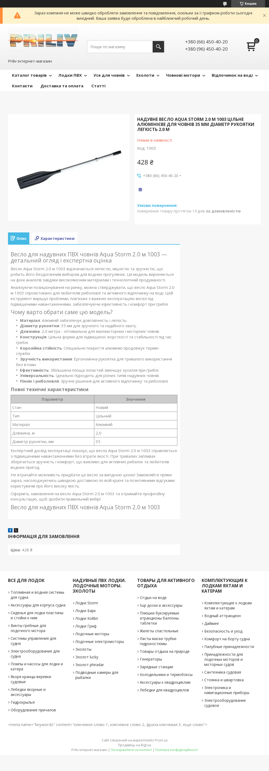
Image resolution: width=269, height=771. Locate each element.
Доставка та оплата (61, 85)
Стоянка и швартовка (224, 679)
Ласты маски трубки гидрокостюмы (158, 641)
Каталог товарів (29, 75)
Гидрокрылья (23, 702)
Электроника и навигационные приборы (226, 690)
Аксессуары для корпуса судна (38, 605)
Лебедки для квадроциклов (164, 689)
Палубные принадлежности (229, 646)
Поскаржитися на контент (131, 750)
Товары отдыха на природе (165, 651)
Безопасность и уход (223, 631)
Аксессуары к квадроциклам (165, 682)
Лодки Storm (86, 602)
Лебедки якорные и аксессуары (28, 692)
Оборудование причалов (33, 709)
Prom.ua (161, 740)
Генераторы (151, 659)
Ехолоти (145, 75)
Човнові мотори (183, 75)
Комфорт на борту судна (227, 638)
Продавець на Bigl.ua (134, 745)
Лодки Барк (85, 610)
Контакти (22, 85)
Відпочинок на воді (232, 75)
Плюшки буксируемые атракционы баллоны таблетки (159, 618)
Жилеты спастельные (159, 630)
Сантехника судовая (222, 672)
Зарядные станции (156, 666)
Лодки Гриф (86, 626)
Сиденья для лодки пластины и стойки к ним (37, 615)
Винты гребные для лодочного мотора (28, 628)
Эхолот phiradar (89, 664)
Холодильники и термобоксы (166, 674)
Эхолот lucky (86, 656)
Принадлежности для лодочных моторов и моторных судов (223, 659)
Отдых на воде (153, 597)
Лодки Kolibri (86, 618)
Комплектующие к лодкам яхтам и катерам (228, 605)
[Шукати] (158, 46)
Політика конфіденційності (176, 750)
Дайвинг (211, 623)
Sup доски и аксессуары (161, 605)
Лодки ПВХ (70, 75)
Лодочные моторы (92, 633)
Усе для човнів (109, 75)
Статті (98, 85)
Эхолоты (83, 649)
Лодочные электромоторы (99, 641)
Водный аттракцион (222, 615)
